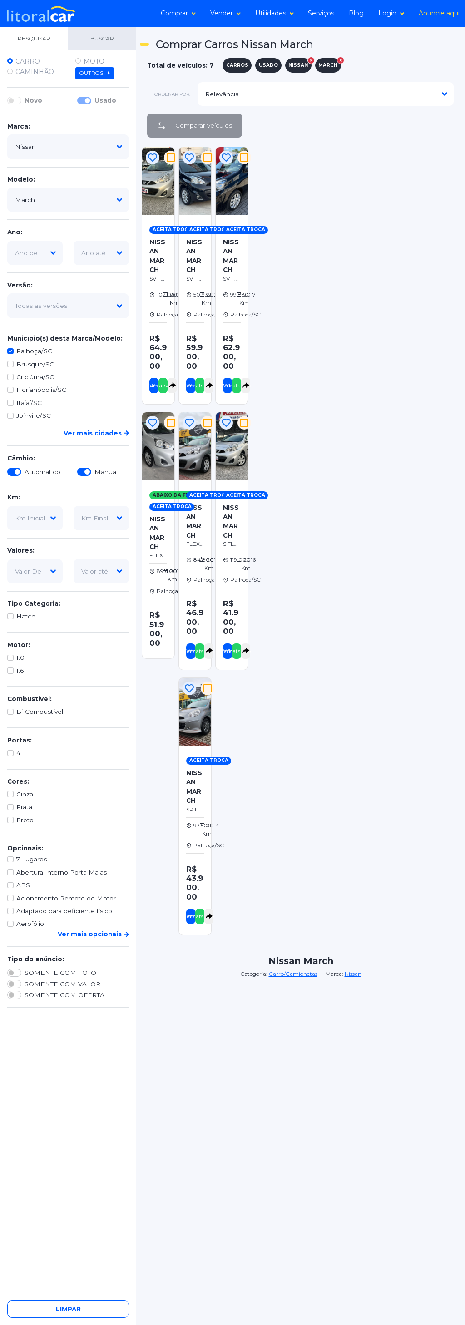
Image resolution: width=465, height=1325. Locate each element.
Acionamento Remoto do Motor (66, 898)
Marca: (18, 126)
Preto (25, 820)
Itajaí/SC (29, 402)
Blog (356, 13)
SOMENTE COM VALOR (62, 984)
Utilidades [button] (274, 13)
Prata (24, 807)
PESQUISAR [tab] (34, 38)
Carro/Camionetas (293, 973)
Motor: (18, 644)
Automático (42, 471)
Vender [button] (225, 13)
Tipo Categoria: (33, 603)
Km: (13, 497)
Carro (27, 61)
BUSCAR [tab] (102, 38)
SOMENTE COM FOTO (60, 972)
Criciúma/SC (35, 377)
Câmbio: (21, 458)
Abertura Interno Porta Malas (61, 872)
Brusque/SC (35, 364)
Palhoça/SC (34, 351)
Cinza (24, 794)
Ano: (14, 232)
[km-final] (101, 518)
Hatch (25, 616)
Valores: (21, 550)
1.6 (20, 670)
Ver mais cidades (96, 433)
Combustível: (29, 698)
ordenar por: (172, 94)
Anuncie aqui (439, 13)
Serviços (321, 13)
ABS (23, 885)
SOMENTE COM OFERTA (64, 995)
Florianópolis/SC (41, 389)
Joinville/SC (33, 415)
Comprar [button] (178, 13)
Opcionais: (25, 848)
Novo (33, 100)
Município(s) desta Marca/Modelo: (65, 338)
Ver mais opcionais (93, 934)
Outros (94, 73)
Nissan (353, 973)
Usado (105, 100)
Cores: (18, 781)
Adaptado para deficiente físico (64, 911)
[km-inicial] (35, 518)
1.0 (20, 657)
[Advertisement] (357, 208)
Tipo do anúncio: (35, 959)
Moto (94, 61)
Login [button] (391, 13)
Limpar (68, 1309)
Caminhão (34, 72)
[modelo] (68, 200)
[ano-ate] (101, 253)
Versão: (20, 285)
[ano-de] (35, 253)
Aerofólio (30, 923)
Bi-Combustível (39, 711)
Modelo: (21, 179)
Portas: (19, 740)
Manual (106, 471)
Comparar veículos (194, 125)
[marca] (68, 146)
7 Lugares (31, 859)
